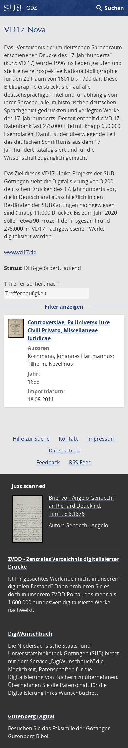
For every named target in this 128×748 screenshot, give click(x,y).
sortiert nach (43, 283)
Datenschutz (64, 450)
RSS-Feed (80, 462)
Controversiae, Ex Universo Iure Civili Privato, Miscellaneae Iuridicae (69, 330)
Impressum (101, 438)
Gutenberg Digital (31, 716)
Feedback (48, 462)
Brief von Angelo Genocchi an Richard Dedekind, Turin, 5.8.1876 (81, 505)
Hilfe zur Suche (31, 438)
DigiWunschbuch (30, 633)
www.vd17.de (20, 252)
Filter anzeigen (64, 306)
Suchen (110, 8)
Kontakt (68, 438)
